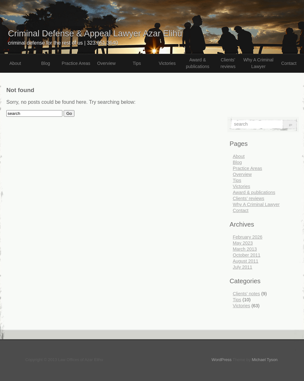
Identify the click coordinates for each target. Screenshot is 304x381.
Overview (106, 63)
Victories (167, 63)
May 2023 (243, 243)
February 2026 (248, 237)
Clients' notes (246, 293)
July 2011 (242, 267)
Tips (137, 63)
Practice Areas (76, 63)
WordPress (221, 359)
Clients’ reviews (227, 63)
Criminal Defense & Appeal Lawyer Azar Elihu (95, 33)
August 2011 (245, 261)
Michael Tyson (265, 359)
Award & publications (197, 63)
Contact (288, 63)
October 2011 (246, 255)
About (15, 63)
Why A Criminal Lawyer (259, 63)
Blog (45, 63)
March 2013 (245, 249)
